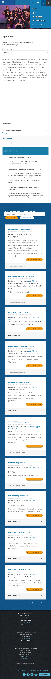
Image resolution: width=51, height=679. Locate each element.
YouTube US (32, 674)
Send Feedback (44, 674)
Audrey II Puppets (34, 427)
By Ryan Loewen (14, 276)
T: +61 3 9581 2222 (26, 659)
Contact (39, 670)
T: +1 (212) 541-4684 (25, 622)
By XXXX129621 (13, 229)
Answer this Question (33, 259)
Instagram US (36, 674)
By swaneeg (12, 382)
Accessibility (46, 670)
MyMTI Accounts (32, 3)
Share (6, 133)
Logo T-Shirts (32, 234)
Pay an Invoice (36, 25)
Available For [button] (7, 138)
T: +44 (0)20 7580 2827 (25, 638)
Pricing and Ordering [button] (10, 143)
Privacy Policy (32, 670)
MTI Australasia (39, 21)
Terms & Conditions (22, 670)
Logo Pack (31, 317)
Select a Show (7, 49)
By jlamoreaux (13, 346)
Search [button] (43, 3)
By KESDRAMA (13, 463)
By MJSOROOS (13, 496)
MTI (34, 13)
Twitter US (28, 674)
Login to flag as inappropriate (21, 232)
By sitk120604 (13, 533)
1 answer (14, 411)
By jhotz (11, 312)
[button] (38, 3)
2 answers (14, 335)
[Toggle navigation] (2, 2)
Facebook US (24, 674)
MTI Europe (37, 17)
